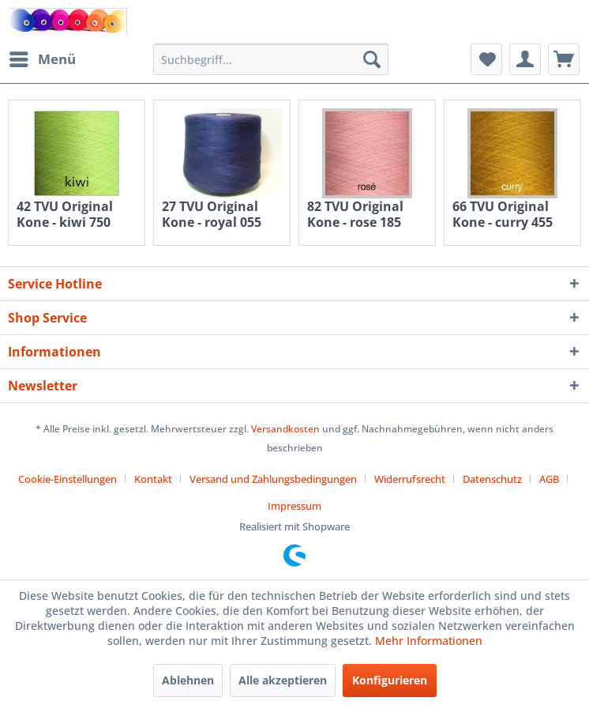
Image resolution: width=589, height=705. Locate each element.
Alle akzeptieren (282, 680)
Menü (42, 57)
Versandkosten (285, 428)
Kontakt (153, 479)
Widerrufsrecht (409, 479)
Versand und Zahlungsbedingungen (273, 479)
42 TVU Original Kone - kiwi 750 (65, 214)
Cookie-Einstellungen (67, 479)
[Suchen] (371, 59)
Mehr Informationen (428, 640)
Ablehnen (188, 680)
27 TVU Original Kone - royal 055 (211, 214)
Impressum (294, 506)
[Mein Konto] (525, 59)
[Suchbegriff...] (270, 59)
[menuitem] (42, 59)
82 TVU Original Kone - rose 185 (355, 214)
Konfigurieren (389, 680)
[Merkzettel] (486, 59)
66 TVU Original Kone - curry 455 (502, 214)
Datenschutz (492, 479)
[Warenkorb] (564, 59)
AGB (549, 479)
